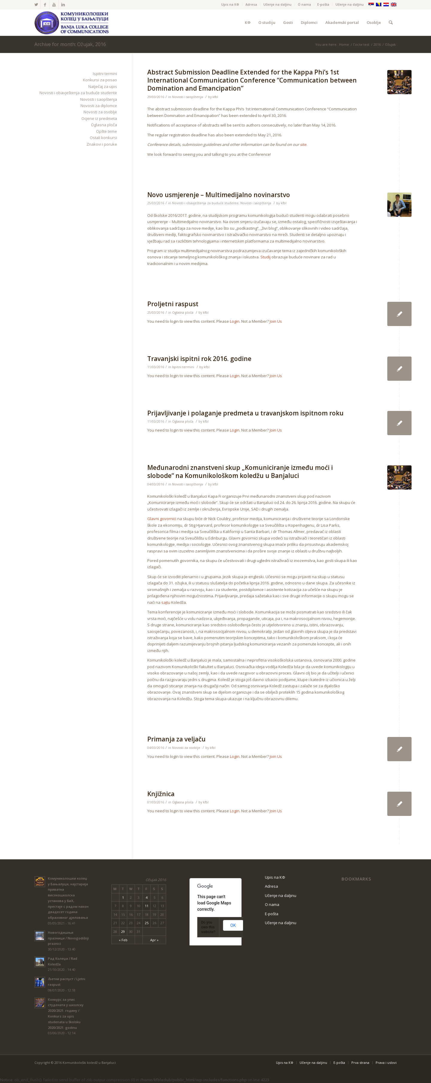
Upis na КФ (230, 4)
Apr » (154, 940)
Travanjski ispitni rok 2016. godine (199, 358)
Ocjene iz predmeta (99, 118)
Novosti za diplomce (99, 105)
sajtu (165, 602)
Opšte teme (106, 131)
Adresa (251, 4)
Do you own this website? (208, 927)
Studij (265, 257)
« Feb (123, 940)
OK (233, 925)
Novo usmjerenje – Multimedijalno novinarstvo (218, 195)
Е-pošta (323, 4)
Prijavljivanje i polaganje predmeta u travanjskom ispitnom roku (245, 413)
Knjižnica (160, 794)
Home (344, 44)
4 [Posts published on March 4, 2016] (147, 897)
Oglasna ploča (182, 312)
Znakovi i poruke (101, 144)
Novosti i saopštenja (187, 97)
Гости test (361, 44)
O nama (304, 4)
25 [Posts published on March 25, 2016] (146, 923)
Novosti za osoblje (186, 748)
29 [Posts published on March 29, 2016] (123, 931)
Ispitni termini (183, 367)
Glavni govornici (161, 518)
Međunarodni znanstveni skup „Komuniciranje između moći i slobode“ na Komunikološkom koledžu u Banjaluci (240, 471)
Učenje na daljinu (277, 4)
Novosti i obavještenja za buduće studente (205, 203)
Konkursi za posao (100, 80)
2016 (377, 44)
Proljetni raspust (172, 304)
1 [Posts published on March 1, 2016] (123, 897)
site (303, 144)
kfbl (215, 97)
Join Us (276, 321)
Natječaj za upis (102, 86)
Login (234, 321)
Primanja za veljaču (176, 739)
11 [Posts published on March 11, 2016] (146, 906)
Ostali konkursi (103, 137)
